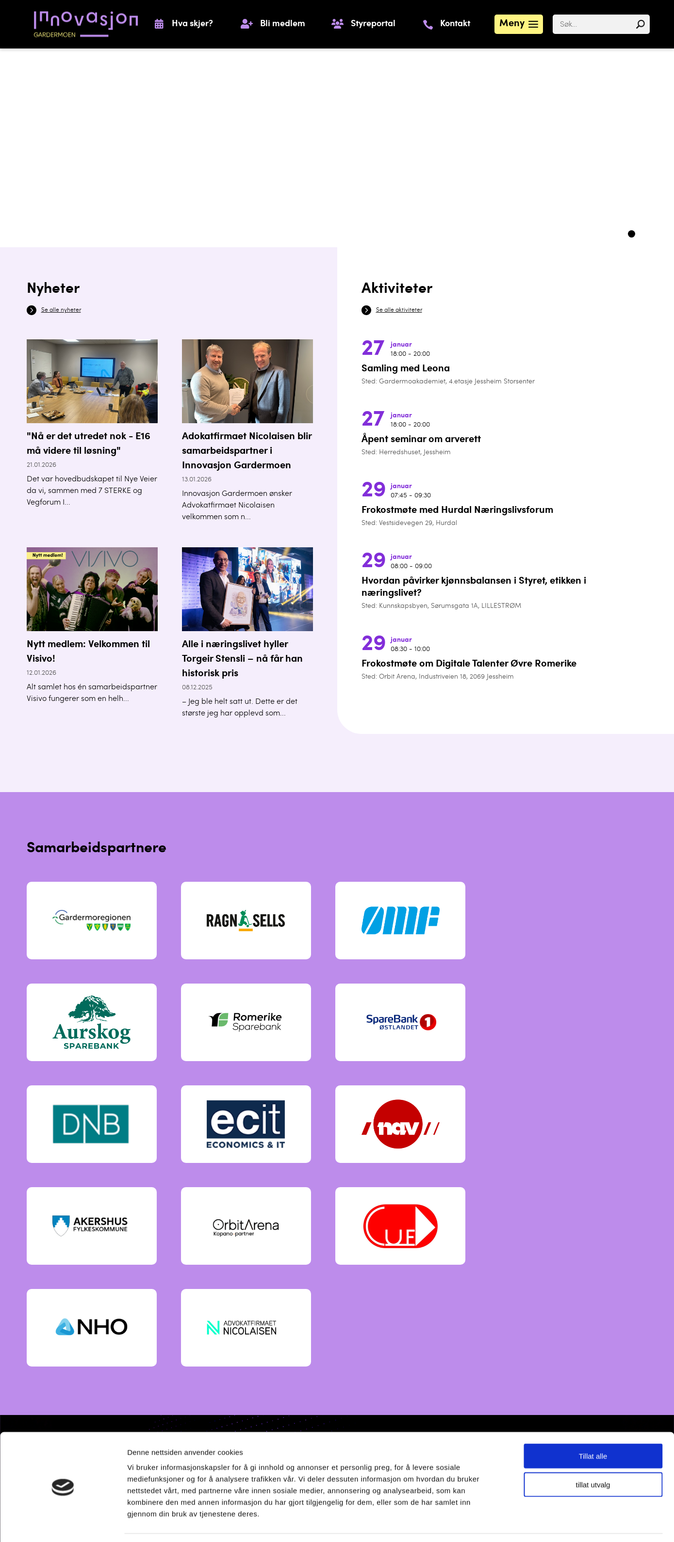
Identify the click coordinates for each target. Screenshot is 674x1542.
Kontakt (455, 24)
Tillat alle (593, 1426)
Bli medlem (282, 24)
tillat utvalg (593, 1454)
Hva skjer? (192, 24)
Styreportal (373, 24)
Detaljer (504, 1523)
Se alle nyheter (61, 310)
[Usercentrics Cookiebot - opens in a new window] (62, 1523)
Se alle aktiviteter (399, 310)
